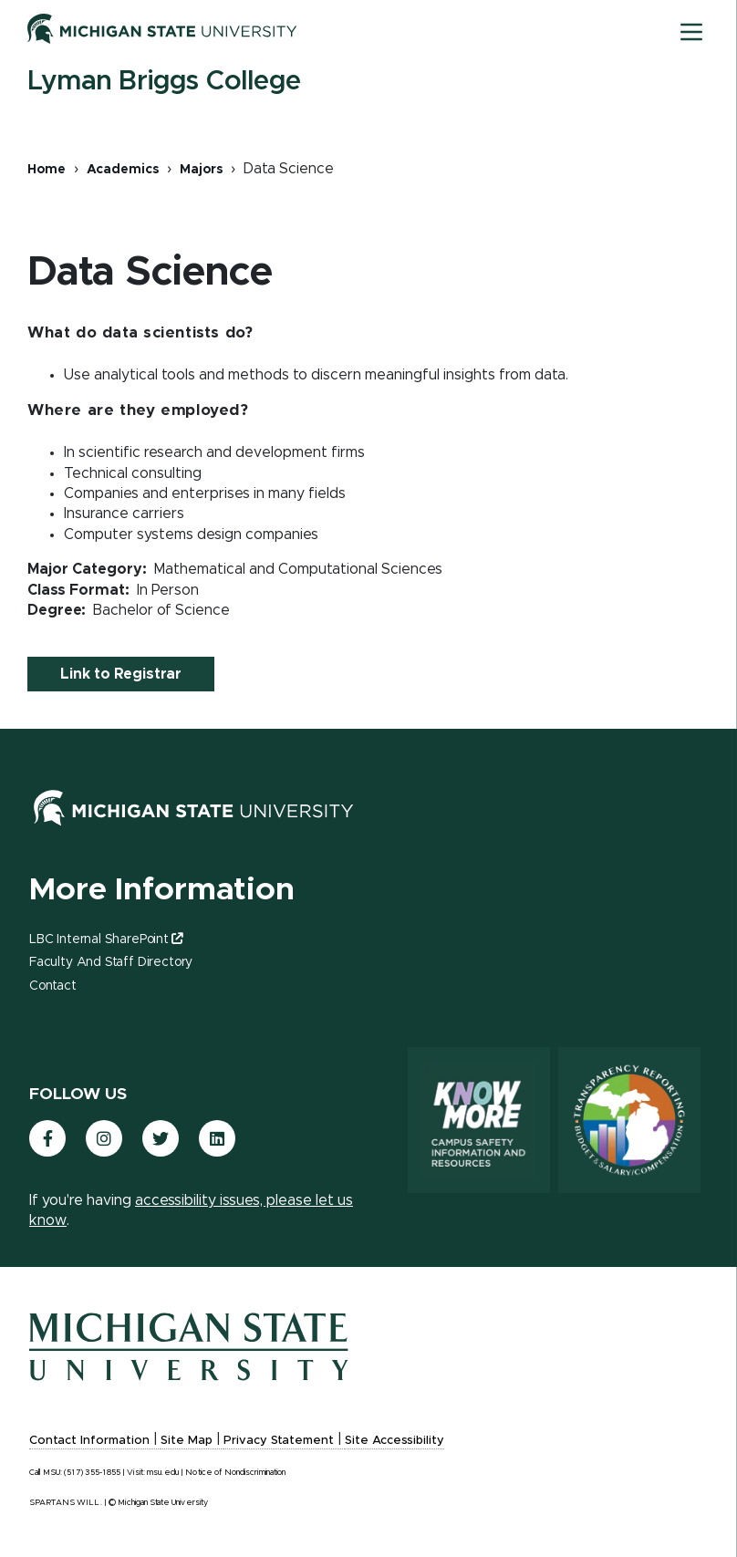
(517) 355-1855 (92, 1473)
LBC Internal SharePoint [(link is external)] (105, 939)
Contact (53, 986)
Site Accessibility (394, 1441)
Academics (123, 169)
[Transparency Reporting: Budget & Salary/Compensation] (629, 1120)
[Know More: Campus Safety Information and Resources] (479, 1120)
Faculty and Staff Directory (110, 962)
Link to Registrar (121, 674)
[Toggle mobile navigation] (691, 32)
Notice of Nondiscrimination (235, 1473)
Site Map (187, 1441)
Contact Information (89, 1441)
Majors (201, 169)
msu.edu (163, 1473)
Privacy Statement (278, 1441)
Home (46, 169)
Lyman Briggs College (164, 81)
